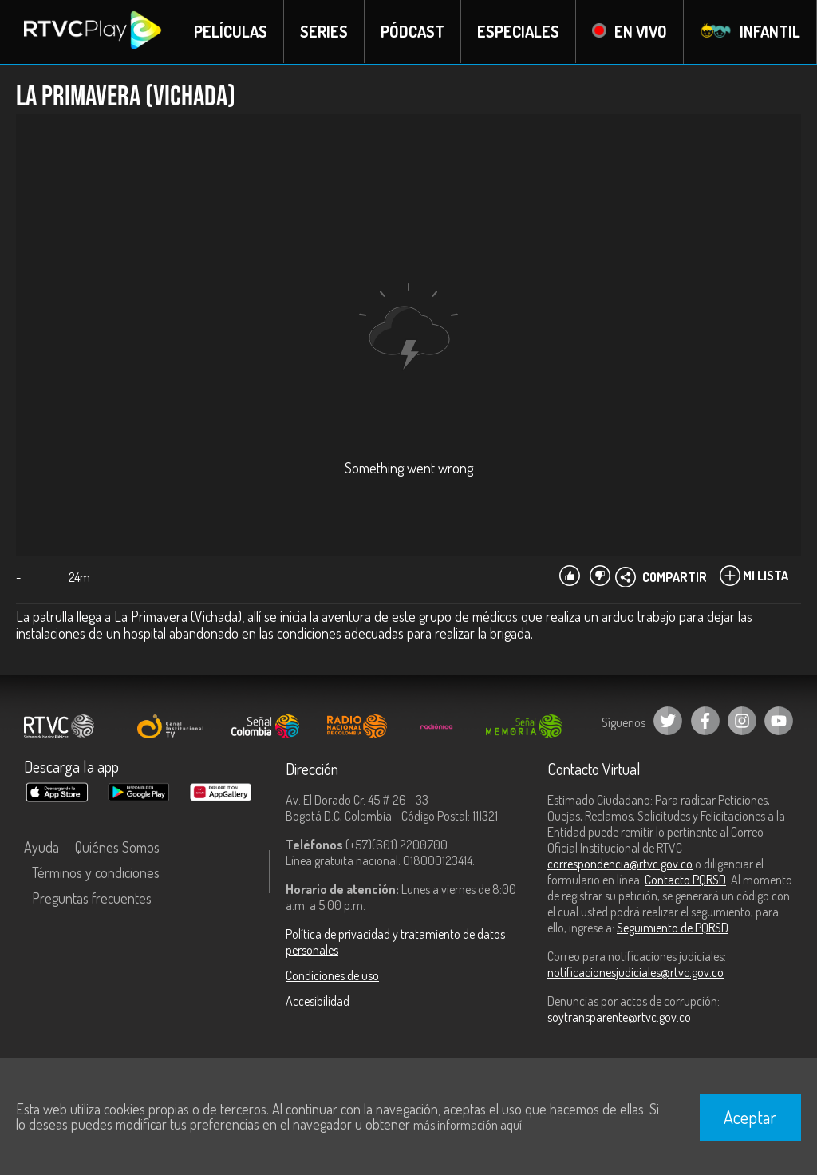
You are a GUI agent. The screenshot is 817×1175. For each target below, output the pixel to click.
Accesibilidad (317, 1001)
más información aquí (467, 1125)
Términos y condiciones (96, 872)
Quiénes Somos (117, 847)
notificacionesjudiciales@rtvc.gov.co (635, 972)
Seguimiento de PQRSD (672, 928)
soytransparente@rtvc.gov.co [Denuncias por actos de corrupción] (619, 1017)
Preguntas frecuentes (92, 898)
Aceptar (750, 1117)
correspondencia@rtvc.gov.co (620, 864)
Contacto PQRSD (685, 880)
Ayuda (41, 847)
